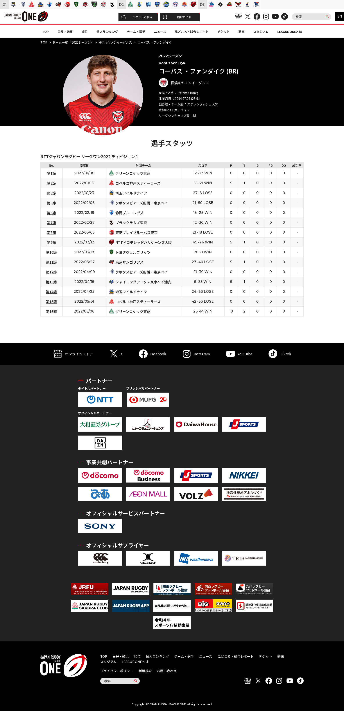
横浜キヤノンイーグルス (115, 42)
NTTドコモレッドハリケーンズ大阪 (143, 242)
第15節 (51, 301)
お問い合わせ (167, 670)
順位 (85, 31)
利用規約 (145, 670)
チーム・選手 (136, 31)
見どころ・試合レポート (192, 31)
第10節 (51, 252)
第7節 (51, 222)
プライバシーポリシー (116, 670)
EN (340, 16)
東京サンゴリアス (129, 262)
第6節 (51, 212)
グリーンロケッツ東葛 (132, 173)
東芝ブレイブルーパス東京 (136, 232)
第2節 (51, 183)
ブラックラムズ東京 (131, 222)
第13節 (51, 281)
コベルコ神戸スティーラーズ (138, 183)
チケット (223, 31)
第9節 (51, 242)
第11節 (51, 262)
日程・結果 (65, 31)
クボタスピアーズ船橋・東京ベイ (141, 203)
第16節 (51, 311)
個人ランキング (107, 31)
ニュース (160, 31)
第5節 (51, 202)
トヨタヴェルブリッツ (132, 252)
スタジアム (261, 31)
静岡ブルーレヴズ (129, 212)
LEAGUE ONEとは (289, 31)
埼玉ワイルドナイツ (131, 193)
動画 (241, 31)
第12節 (51, 272)
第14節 (51, 291)
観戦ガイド (177, 17)
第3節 (51, 193)
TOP (45, 31)
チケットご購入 (136, 17)
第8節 (51, 232)
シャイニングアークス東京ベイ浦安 (143, 282)
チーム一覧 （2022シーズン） (73, 42)
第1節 (51, 173)
